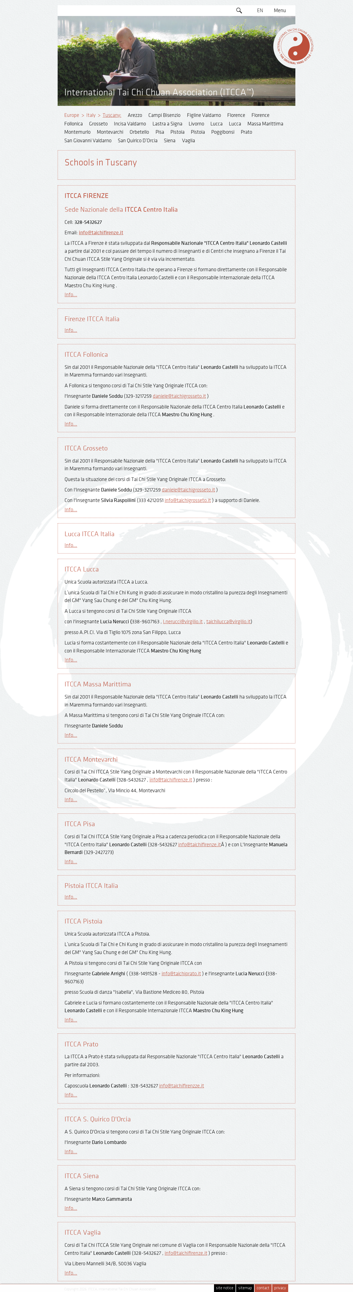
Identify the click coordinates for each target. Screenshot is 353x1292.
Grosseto (98, 124)
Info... (71, 294)
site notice (224, 1288)
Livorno (196, 124)
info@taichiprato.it (181, 973)
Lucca (216, 124)
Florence (236, 115)
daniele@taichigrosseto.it (179, 396)
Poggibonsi (222, 132)
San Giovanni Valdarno (87, 140)
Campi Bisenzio (164, 115)
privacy (280, 1288)
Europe (71, 115)
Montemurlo (77, 132)
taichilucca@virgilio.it (228, 621)
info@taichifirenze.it (101, 232)
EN (260, 10)
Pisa (160, 132)
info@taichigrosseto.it (188, 500)
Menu (280, 10)
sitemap (245, 1288)
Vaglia (188, 140)
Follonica (73, 124)
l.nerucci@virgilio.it (183, 621)
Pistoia (177, 132)
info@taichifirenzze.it (181, 1086)
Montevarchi (110, 132)
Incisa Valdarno (130, 124)
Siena (169, 140)
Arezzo (135, 115)
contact (263, 1288)
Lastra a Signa (167, 124)
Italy (90, 115)
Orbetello (139, 132)
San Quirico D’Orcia (137, 140)
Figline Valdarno (204, 115)
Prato (246, 132)
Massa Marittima (265, 124)
